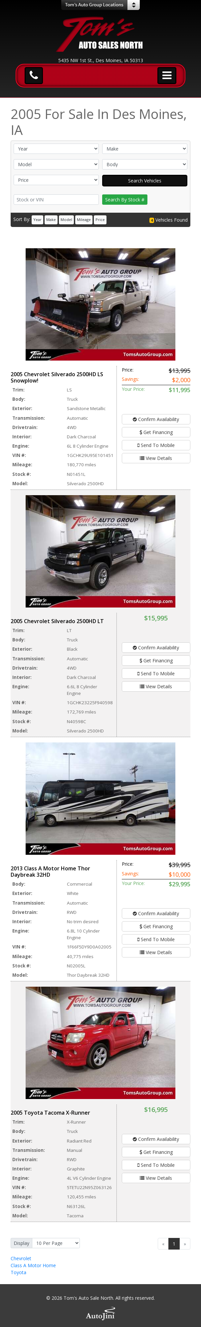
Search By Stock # (124, 199)
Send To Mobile (156, 445)
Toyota (18, 1272)
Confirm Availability (156, 419)
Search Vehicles (144, 180)
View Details (156, 458)
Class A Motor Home (33, 1265)
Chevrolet (21, 1258)
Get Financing (156, 432)
